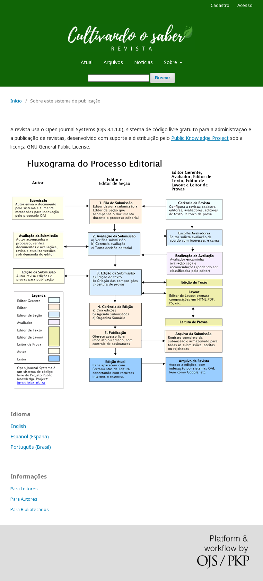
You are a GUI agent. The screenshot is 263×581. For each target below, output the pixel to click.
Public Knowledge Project (200, 138)
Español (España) (29, 436)
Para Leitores (24, 488)
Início (16, 101)
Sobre (171, 62)
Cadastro (220, 5)
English (18, 426)
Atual (87, 62)
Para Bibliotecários (29, 509)
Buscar (162, 77)
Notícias (143, 62)
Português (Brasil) (30, 447)
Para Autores (23, 499)
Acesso (245, 5)
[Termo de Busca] (118, 78)
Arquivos (113, 62)
